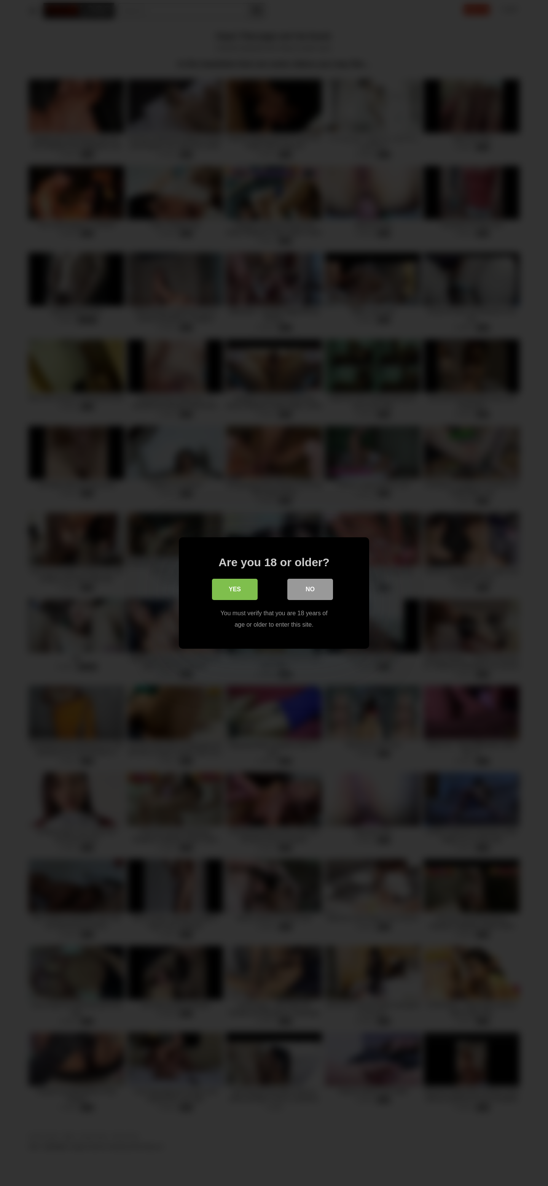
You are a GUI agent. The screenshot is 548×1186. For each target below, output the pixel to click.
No (310, 589)
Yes (235, 589)
